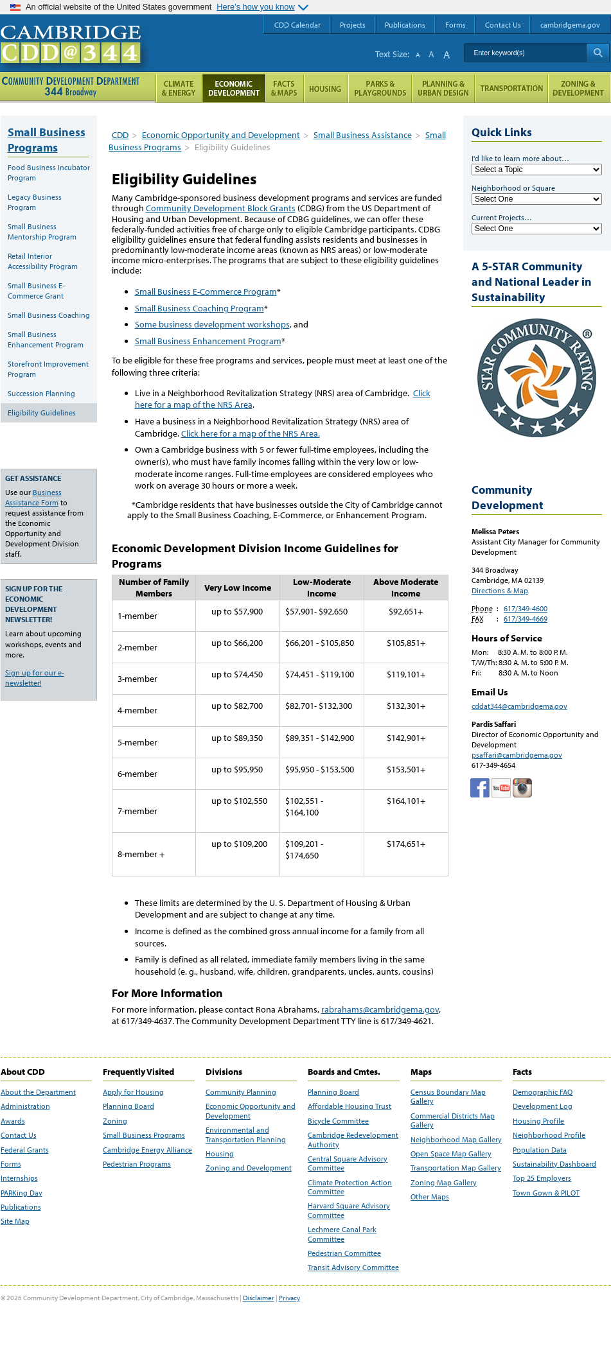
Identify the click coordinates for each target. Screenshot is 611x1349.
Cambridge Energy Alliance (147, 1149)
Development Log (542, 1106)
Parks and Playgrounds (380, 88)
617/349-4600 (525, 608)
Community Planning (241, 1092)
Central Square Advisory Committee (347, 1163)
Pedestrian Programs (137, 1164)
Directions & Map (500, 590)
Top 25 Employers (542, 1178)
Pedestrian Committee (344, 1253)
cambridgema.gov (570, 25)
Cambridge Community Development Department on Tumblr (501, 787)
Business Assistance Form (33, 497)
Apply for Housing (133, 1092)
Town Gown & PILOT (546, 1192)
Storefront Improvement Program (48, 369)
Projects (353, 25)
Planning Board (128, 1106)
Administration (25, 1106)
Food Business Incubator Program (49, 172)
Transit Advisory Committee (353, 1267)
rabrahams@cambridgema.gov (380, 1009)
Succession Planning (41, 393)
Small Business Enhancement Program (208, 341)
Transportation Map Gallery (456, 1167)
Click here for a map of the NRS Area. (250, 433)
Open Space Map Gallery (451, 1153)
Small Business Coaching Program (199, 308)
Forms (11, 1164)
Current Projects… (502, 217)
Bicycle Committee (338, 1121)
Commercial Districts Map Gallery (453, 1120)
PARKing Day (21, 1192)
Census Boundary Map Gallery (448, 1097)
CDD (120, 135)
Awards (13, 1121)
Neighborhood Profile (549, 1135)
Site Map (15, 1221)
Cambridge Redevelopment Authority (353, 1140)
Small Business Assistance (363, 135)
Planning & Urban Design (443, 88)
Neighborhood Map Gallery (456, 1139)
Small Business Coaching (49, 315)
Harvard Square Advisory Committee (349, 1210)
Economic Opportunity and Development (221, 135)
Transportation (511, 88)
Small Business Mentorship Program (42, 231)
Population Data (540, 1149)
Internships (19, 1178)
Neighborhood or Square (513, 188)
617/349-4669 (525, 618)
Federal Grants (25, 1149)
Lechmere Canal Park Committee (342, 1234)
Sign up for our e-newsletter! (34, 678)
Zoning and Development (249, 1167)
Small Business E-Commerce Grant (36, 290)
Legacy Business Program (35, 202)
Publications (21, 1207)
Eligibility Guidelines (42, 412)
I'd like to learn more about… (520, 158)
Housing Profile (538, 1121)
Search (598, 52)
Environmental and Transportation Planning (246, 1135)
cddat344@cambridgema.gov (519, 706)
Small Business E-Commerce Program (206, 291)
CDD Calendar (297, 25)
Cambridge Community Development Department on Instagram (522, 787)
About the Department (38, 1092)
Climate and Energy (178, 88)
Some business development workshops (212, 324)
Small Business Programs (46, 140)
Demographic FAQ (542, 1092)
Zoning (115, 1121)
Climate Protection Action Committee (350, 1187)
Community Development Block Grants (221, 208)
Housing (220, 1153)
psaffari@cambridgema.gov (517, 755)
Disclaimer (258, 1297)
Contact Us (19, 1135)
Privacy (289, 1297)
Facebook (480, 787)
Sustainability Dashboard (554, 1164)
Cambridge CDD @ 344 (76, 57)
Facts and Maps (284, 88)
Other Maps (430, 1196)
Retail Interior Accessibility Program (43, 261)
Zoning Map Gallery (444, 1182)
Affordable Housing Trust (349, 1106)
